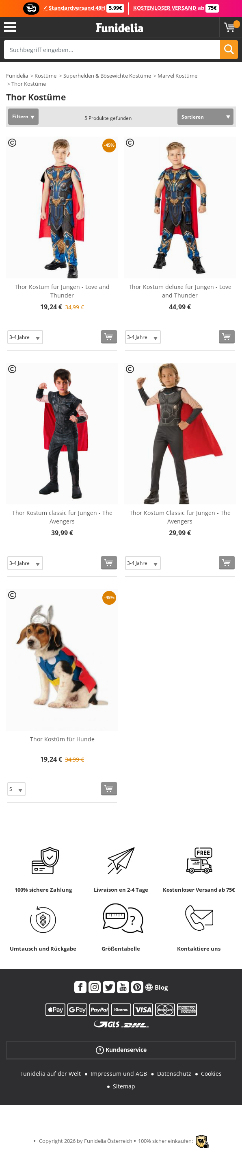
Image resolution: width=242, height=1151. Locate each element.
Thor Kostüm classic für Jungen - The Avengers (62, 517)
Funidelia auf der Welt (50, 1073)
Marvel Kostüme (177, 75)
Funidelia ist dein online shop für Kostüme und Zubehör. (119, 28)
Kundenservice (121, 1050)
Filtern (20, 116)
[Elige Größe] (25, 337)
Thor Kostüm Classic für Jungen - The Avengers (180, 517)
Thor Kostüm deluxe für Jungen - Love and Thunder (180, 291)
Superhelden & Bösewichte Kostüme (107, 75)
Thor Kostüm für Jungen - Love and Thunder (62, 291)
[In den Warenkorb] (109, 336)
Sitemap (124, 1086)
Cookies (211, 1073)
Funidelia (17, 75)
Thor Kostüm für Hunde (62, 739)
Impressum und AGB (119, 1073)
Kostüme (45, 75)
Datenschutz (174, 1073)
